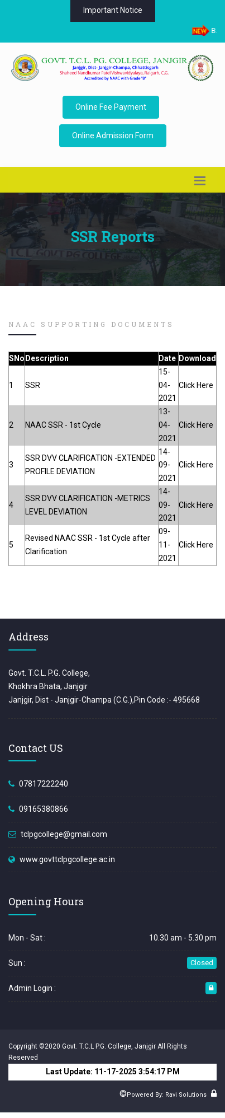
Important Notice (112, 10)
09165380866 (43, 808)
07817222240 (43, 783)
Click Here (196, 385)
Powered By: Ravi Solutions (167, 1094)
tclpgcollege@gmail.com (64, 834)
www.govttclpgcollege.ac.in (67, 859)
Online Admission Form (113, 135)
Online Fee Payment (110, 106)
